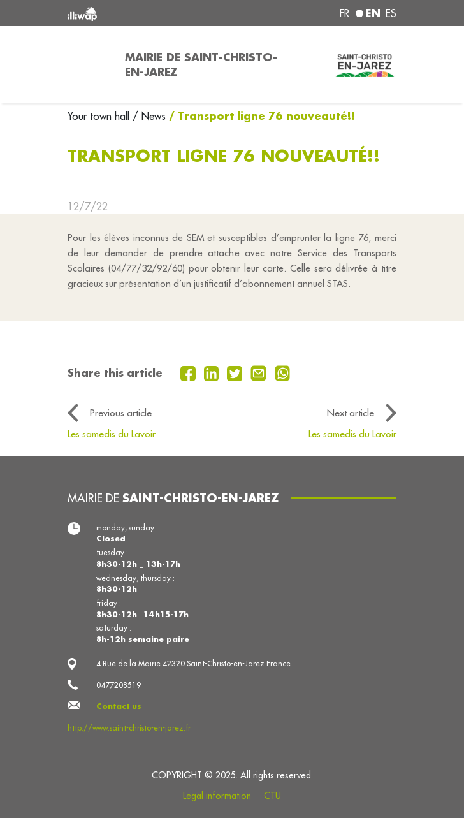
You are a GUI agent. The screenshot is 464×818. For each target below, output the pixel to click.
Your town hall (100, 116)
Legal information (217, 795)
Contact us (118, 706)
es (391, 13)
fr (344, 13)
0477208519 (118, 685)
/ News (149, 116)
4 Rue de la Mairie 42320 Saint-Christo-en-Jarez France (193, 663)
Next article (350, 412)
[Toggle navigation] (88, 64)
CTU (272, 795)
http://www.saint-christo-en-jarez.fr (129, 728)
